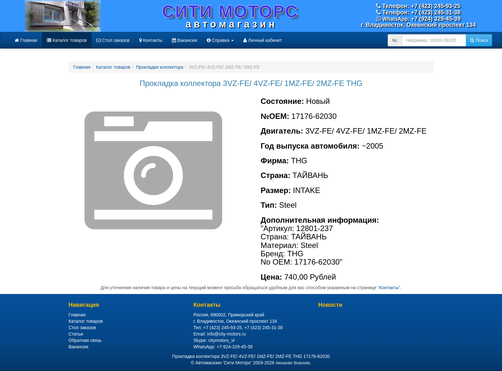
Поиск (479, 40)
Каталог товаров (67, 40)
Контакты (150, 40)
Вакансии (184, 40)
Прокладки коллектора (159, 67)
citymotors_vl (221, 340)
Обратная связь (85, 340)
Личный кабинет (262, 40)
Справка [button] (220, 40)
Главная (26, 40)
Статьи (76, 333)
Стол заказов (113, 40)
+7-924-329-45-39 (234, 346)
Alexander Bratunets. (293, 363)
